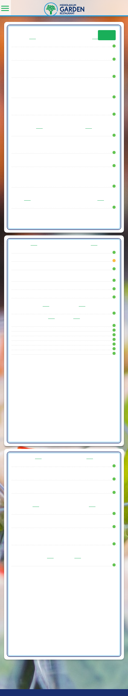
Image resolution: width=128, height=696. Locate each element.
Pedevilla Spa (16, 692)
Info (106, 35)
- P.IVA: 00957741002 (46, 692)
